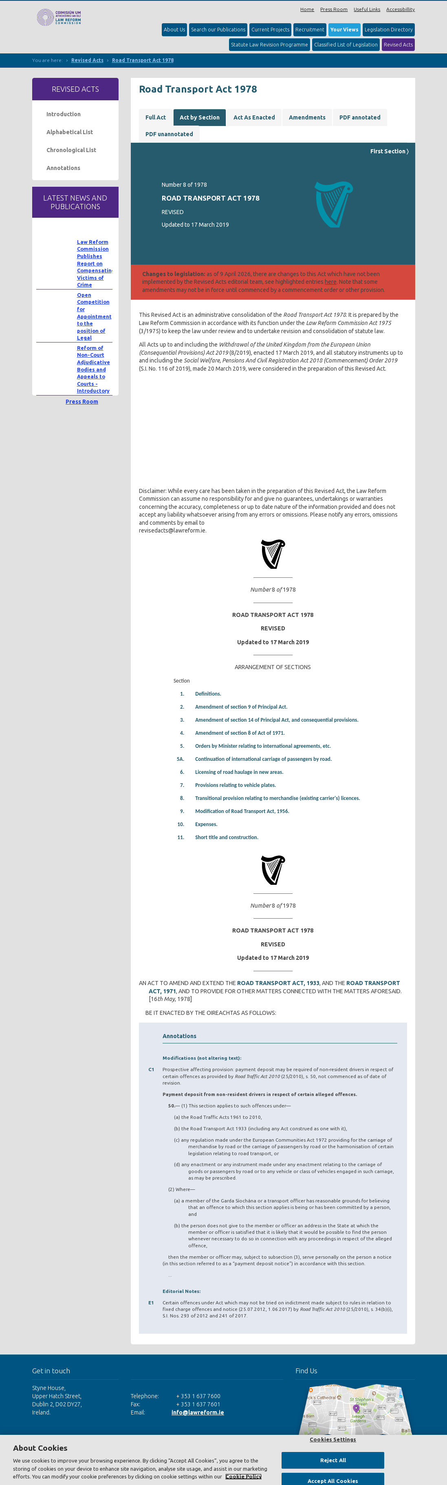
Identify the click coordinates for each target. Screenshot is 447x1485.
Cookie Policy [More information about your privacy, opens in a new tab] (243, 1476)
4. (182, 732)
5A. (181, 759)
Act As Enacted (254, 117)
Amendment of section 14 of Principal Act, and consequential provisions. (277, 719)
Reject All (333, 1460)
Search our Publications (218, 29)
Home (307, 9)
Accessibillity (400, 9)
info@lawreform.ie (198, 1412)
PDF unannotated (169, 134)
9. (182, 811)
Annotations (63, 168)
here (331, 281)
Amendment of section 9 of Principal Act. (241, 706)
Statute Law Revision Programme (269, 44)
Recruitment (309, 29)
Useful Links (367, 9)
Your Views (344, 29)
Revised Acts (398, 44)
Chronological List (71, 150)
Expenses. (206, 824)
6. (182, 772)
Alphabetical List (69, 132)
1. (182, 693)
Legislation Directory (389, 29)
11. (180, 837)
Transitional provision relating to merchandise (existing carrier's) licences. (277, 798)
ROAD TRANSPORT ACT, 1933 (278, 983)
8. (182, 798)
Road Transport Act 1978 (143, 60)
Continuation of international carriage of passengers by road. (263, 759)
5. (182, 745)
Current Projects (270, 29)
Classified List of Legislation (346, 44)
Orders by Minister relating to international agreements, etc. (263, 745)
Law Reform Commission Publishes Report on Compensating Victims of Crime (96, 263)
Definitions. (208, 693)
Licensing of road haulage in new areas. (239, 772)
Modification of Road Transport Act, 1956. (242, 811)
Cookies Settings (333, 1439)
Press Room (334, 9)
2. (182, 706)
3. (182, 719)
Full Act (155, 117)
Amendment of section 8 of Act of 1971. (240, 732)
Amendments (307, 117)
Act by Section (200, 117)
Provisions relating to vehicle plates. (235, 785)
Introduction (63, 114)
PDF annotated (360, 117)
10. (180, 824)
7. (182, 785)
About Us (174, 29)
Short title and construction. (226, 837)
